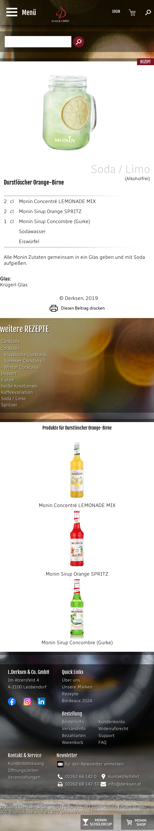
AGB (125, 806)
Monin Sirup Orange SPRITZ (50, 211)
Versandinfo (74, 728)
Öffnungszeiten (23, 770)
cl (12, 201)
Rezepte (70, 694)
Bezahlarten (74, 735)
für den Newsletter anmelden (94, 764)
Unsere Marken (77, 687)
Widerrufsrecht (113, 728)
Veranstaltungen (24, 777)
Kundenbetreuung (26, 763)
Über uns (71, 680)
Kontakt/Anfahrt (123, 776)
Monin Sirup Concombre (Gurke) (54, 221)
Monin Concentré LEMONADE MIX (57, 201)
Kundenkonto (111, 721)
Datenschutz (104, 806)
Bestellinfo (73, 721)
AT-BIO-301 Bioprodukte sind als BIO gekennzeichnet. (74, 809)
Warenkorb (72, 742)
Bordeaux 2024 (77, 700)
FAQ (102, 742)
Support (106, 735)
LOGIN (116, 11)
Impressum (76, 806)
